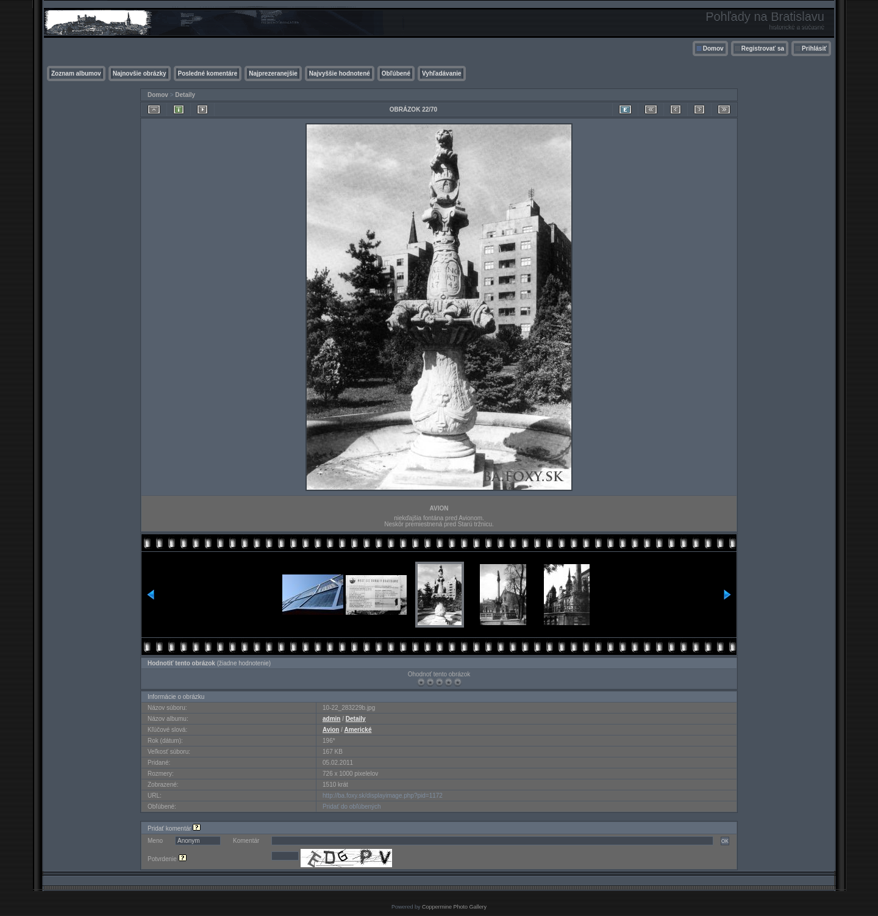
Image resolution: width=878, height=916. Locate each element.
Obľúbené (396, 73)
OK (725, 841)
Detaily (185, 94)
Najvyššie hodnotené (339, 73)
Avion (331, 729)
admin (331, 718)
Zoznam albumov (76, 73)
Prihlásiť (814, 48)
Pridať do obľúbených (352, 806)
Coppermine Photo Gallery (454, 907)
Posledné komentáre (208, 73)
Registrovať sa (762, 48)
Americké (357, 729)
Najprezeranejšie (273, 73)
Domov (713, 48)
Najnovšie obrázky (139, 73)
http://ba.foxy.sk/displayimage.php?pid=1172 (383, 795)
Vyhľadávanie (442, 73)
